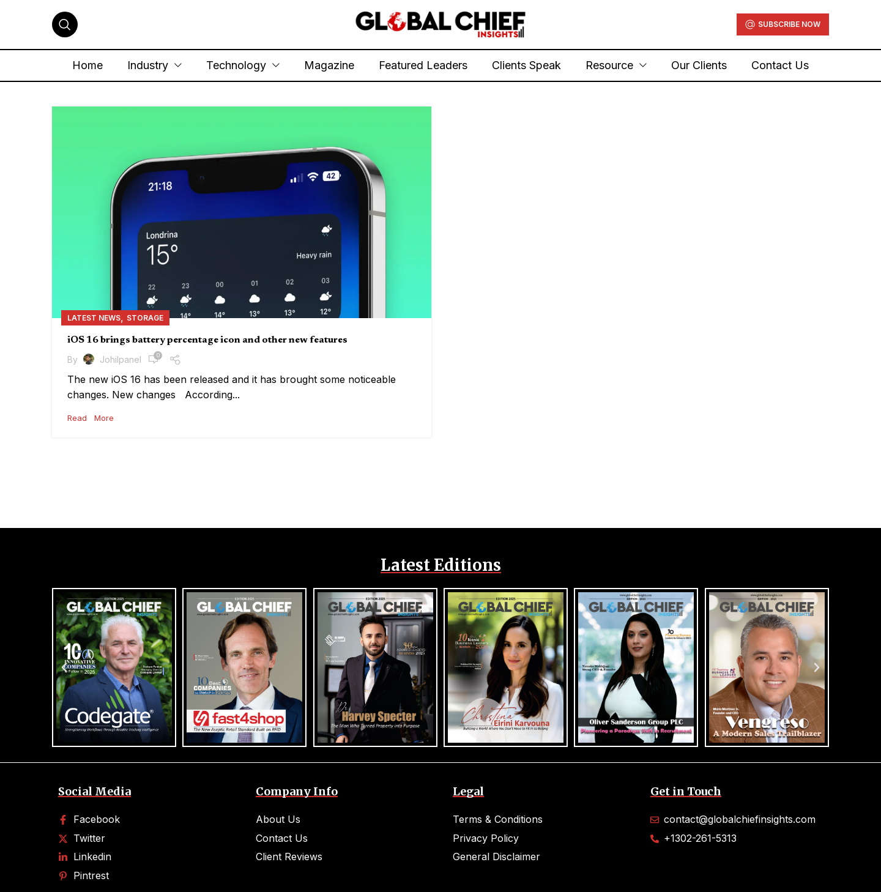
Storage (145, 317)
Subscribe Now (782, 24)
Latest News (94, 317)
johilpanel (120, 359)
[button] (64, 667)
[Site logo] (440, 23)
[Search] (65, 24)
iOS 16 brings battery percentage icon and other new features (207, 340)
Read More (90, 418)
